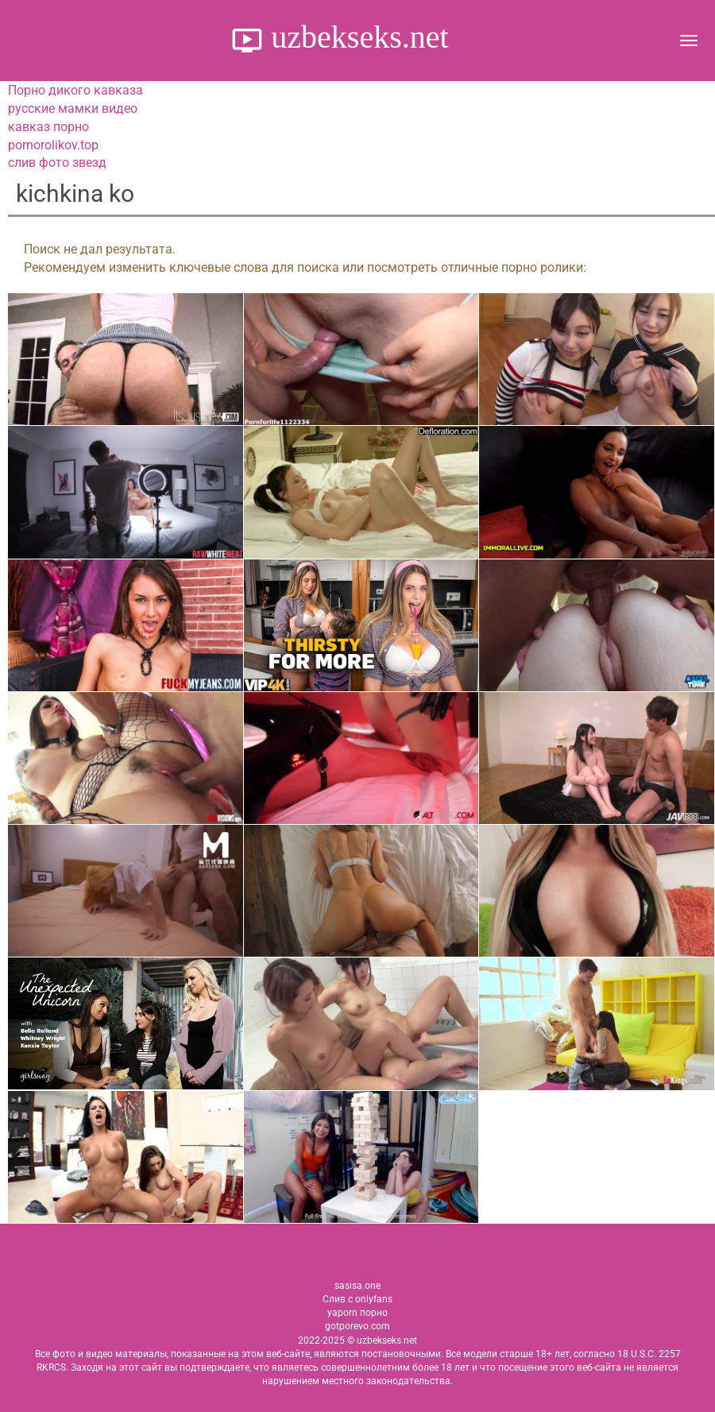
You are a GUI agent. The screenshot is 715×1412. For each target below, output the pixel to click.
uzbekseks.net (355, 37)
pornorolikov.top (53, 145)
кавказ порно (48, 126)
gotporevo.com (357, 1326)
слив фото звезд (57, 162)
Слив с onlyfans (357, 1299)
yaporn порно (357, 1312)
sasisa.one (357, 1285)
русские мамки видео (72, 108)
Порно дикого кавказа (75, 90)
